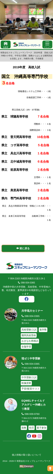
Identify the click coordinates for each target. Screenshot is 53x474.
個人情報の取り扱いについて (26, 455)
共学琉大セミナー (32, 310)
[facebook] (26, 299)
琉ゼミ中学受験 (30, 358)
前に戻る (23, 248)
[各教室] (6, 44)
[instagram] (39, 437)
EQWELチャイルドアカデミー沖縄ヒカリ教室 (33, 404)
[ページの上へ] (50, 468)
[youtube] (34, 437)
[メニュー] (47, 44)
